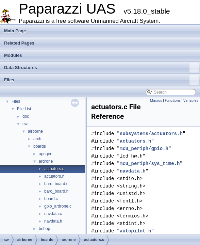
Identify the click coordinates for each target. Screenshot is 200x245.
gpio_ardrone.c (57, 206)
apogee (45, 153)
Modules (13, 55)
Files (101, 80)
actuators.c (54, 168)
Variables (190, 100)
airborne (35, 131)
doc (25, 116)
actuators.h (54, 176)
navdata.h (53, 221)
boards (39, 146)
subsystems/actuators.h (151, 133)
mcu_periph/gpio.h (144, 148)
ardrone (46, 161)
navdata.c (53, 213)
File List (24, 109)
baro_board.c (56, 183)
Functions (173, 100)
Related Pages (19, 43)
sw (25, 123)
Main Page (15, 30)
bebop (44, 228)
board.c (51, 198)
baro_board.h (56, 191)
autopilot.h (135, 231)
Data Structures (101, 67)
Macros (156, 100)
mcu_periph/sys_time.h (150, 163)
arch (37, 138)
